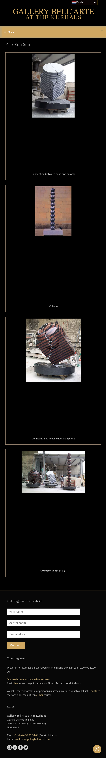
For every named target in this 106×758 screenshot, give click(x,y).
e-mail (39, 694)
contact (95, 691)
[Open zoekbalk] (102, 31)
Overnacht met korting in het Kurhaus (28, 679)
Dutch (77, 2)
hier (16, 683)
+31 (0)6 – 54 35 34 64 (25, 735)
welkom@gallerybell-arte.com (32, 739)
